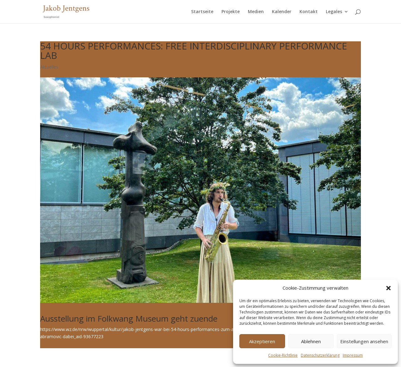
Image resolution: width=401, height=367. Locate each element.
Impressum (353, 355)
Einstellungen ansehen (364, 341)
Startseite (202, 11)
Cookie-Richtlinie (283, 355)
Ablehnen (311, 341)
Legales (334, 11)
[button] (388, 288)
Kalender (281, 11)
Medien (256, 11)
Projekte (230, 11)
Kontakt (308, 11)
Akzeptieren (262, 341)
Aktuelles (49, 67)
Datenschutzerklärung (320, 355)
